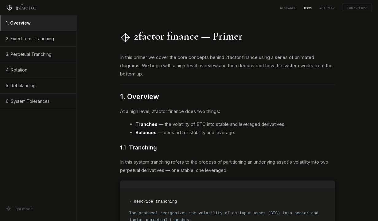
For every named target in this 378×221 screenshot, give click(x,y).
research (288, 7)
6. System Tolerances (28, 101)
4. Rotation (16, 69)
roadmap (327, 7)
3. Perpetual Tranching (29, 54)
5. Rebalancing (21, 85)
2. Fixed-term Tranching (30, 38)
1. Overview (18, 22)
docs (308, 7)
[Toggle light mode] (38, 209)
